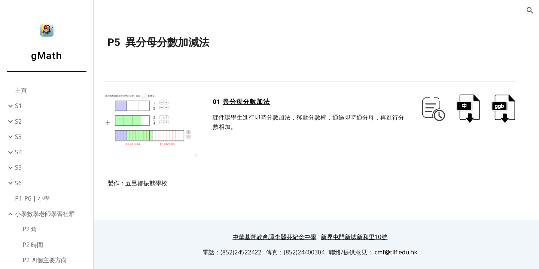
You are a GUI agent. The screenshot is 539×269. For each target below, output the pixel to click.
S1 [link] (18, 106)
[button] (530, 10)
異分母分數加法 (255, 101)
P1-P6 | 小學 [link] (32, 198)
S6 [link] (18, 183)
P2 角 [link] (29, 229)
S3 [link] (18, 137)
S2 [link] (18, 121)
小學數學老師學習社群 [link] (45, 214)
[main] (316, 42)
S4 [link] (18, 152)
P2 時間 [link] (32, 245)
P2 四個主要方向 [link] (44, 260)
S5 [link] (18, 167)
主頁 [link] (21, 90)
